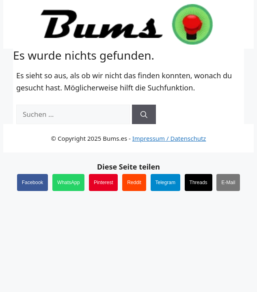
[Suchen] (144, 114)
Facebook (32, 182)
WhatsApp (68, 182)
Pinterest (103, 182)
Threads (198, 182)
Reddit (134, 182)
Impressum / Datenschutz (169, 138)
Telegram (165, 182)
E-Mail (228, 182)
